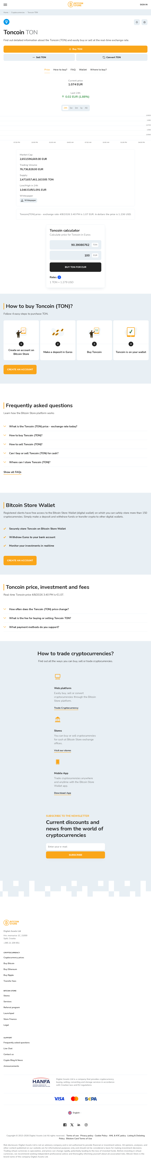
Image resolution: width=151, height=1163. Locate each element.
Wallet (83, 69)
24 (65, 108)
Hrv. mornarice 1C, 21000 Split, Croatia (15, 937)
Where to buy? (98, 69)
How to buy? (60, 69)
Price (47, 69)
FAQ (73, 69)
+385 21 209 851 (11, 942)
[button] (75, 426)
